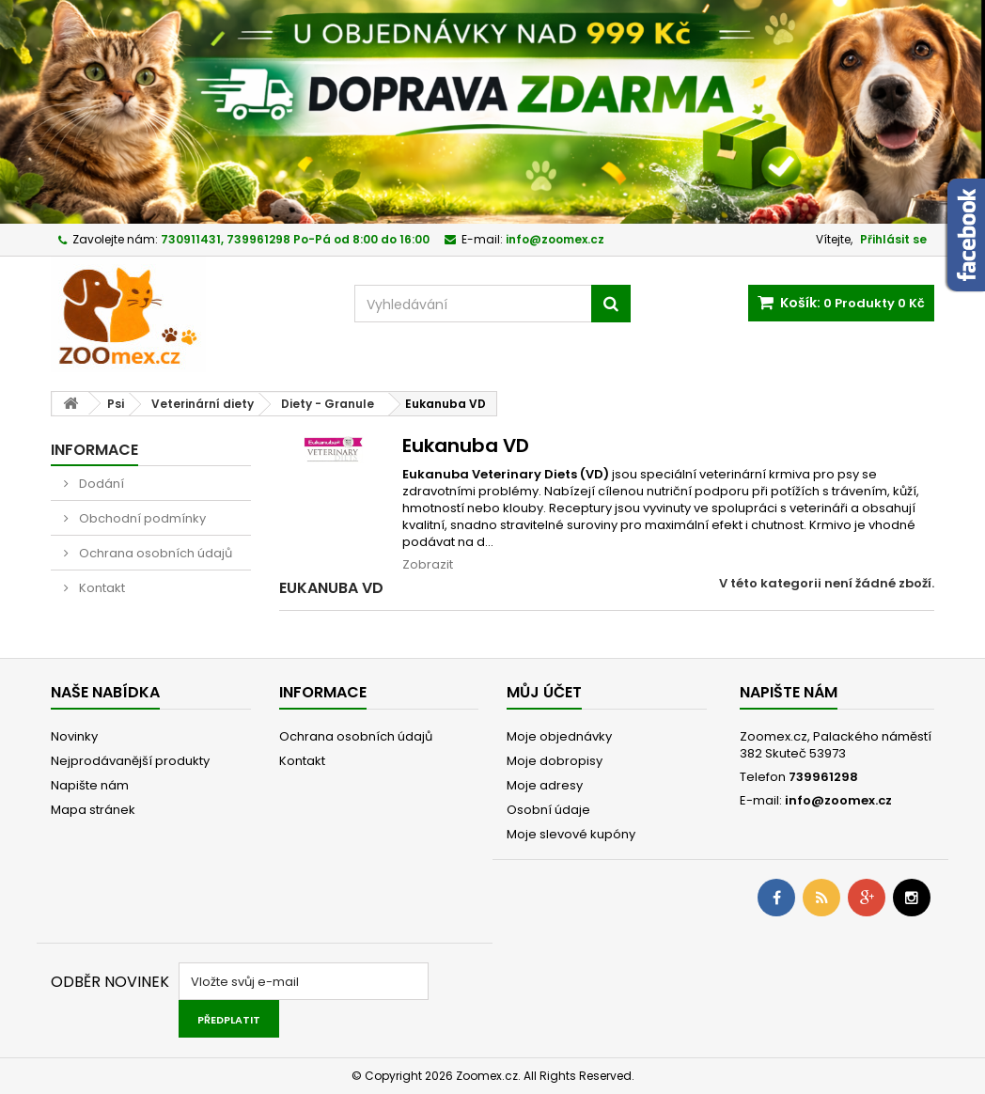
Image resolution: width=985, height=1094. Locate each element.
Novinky (74, 736)
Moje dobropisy (554, 761)
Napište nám (90, 785)
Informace (94, 450)
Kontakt (100, 588)
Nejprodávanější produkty (130, 761)
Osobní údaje (548, 810)
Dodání (100, 483)
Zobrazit (427, 564)
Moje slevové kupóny (571, 834)
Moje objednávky (559, 736)
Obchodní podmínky (141, 518)
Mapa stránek (93, 810)
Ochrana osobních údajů (154, 553)
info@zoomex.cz (838, 800)
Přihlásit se (893, 239)
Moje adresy (545, 785)
